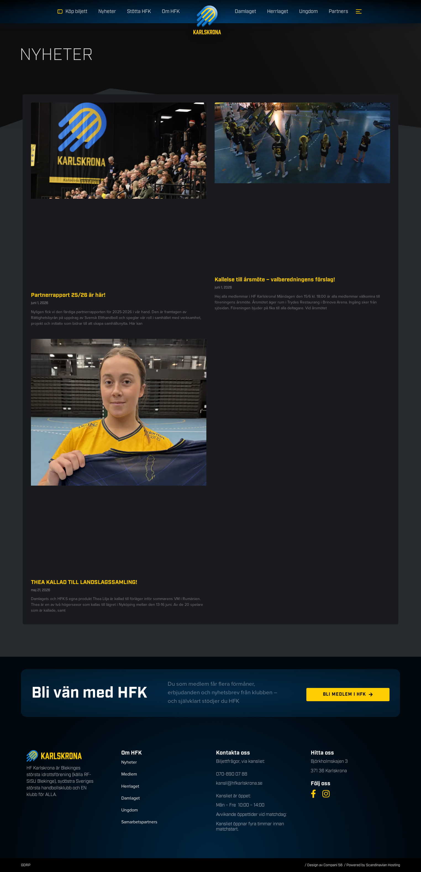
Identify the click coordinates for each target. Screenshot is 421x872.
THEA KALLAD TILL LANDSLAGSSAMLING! (84, 582)
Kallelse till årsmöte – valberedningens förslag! (275, 279)
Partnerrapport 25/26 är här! (68, 295)
